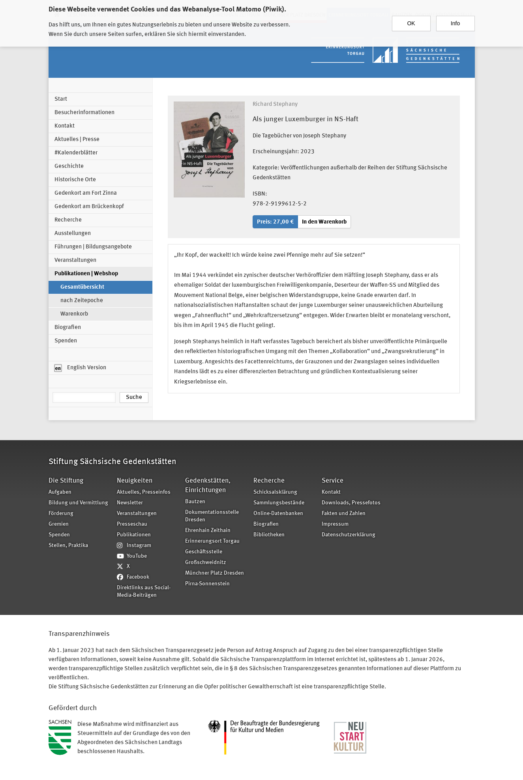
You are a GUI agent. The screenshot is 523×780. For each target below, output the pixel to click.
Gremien (59, 524)
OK (411, 20)
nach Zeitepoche (81, 301)
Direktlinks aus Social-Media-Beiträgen (144, 591)
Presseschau (132, 524)
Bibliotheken (269, 535)
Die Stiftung (66, 480)
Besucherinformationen (84, 113)
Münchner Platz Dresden (214, 573)
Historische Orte (75, 180)
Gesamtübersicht (82, 287)
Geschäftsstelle (203, 551)
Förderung (61, 513)
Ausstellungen (72, 234)
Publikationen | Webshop (86, 274)
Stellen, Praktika (68, 545)
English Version (80, 368)
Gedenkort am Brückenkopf (89, 207)
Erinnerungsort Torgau (212, 541)
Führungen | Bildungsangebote (93, 247)
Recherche (68, 220)
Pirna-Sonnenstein (207, 583)
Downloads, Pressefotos (351, 503)
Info (455, 20)
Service (332, 480)
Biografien (67, 328)
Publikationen (134, 535)
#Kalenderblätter (75, 153)
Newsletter (130, 503)
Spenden (65, 341)
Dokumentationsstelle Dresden (212, 516)
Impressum (335, 524)
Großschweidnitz (205, 562)
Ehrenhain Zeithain (208, 530)
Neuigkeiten (134, 480)
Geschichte (69, 166)
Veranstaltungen (75, 260)
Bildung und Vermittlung (78, 503)
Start (60, 99)
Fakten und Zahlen (344, 513)
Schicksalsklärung (275, 492)
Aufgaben (60, 492)
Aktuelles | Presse (76, 140)
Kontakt (64, 126)
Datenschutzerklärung (348, 535)
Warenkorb (74, 314)
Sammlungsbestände (278, 503)
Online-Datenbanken (278, 513)
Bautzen (195, 501)
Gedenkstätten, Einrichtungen (208, 485)
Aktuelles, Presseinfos (144, 492)
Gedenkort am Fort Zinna (85, 193)
